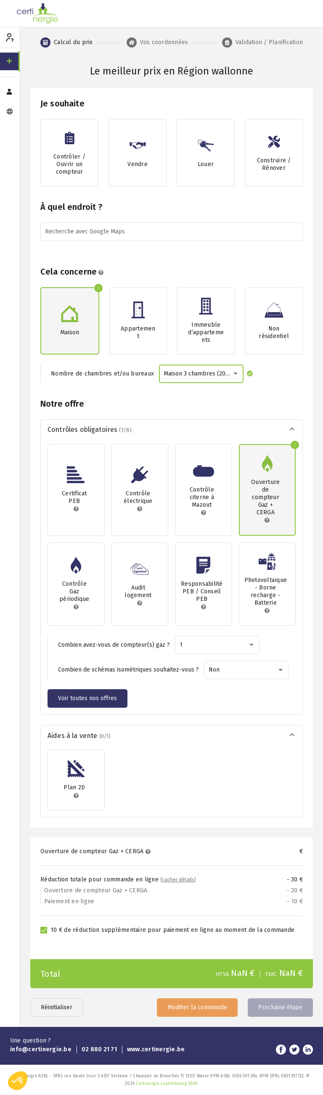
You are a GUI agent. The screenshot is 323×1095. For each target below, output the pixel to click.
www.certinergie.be (156, 1049)
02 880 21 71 (99, 1049)
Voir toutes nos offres (87, 698)
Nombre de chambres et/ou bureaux (102, 373)
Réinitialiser (56, 1007)
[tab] (66, 42)
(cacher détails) (178, 880)
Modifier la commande (197, 1007)
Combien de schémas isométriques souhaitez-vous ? (128, 669)
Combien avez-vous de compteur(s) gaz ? (114, 644)
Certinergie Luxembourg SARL (167, 1083)
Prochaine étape (280, 1007)
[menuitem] (10, 61)
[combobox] (201, 373)
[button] (171, 430)
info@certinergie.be (40, 1049)
